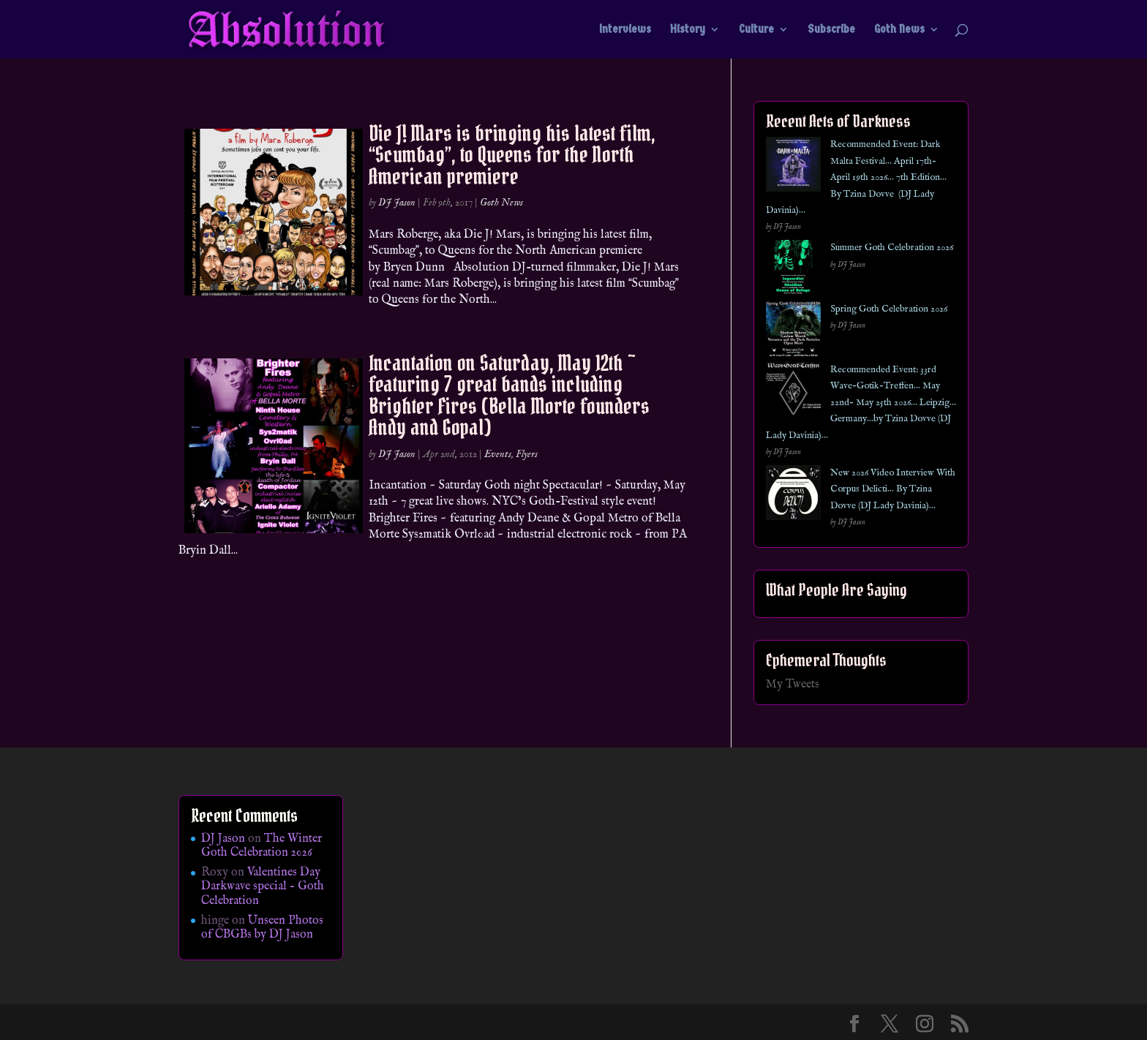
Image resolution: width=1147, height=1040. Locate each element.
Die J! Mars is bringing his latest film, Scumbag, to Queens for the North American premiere (512, 154)
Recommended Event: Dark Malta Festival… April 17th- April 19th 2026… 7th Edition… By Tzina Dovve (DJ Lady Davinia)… (856, 177)
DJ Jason (396, 202)
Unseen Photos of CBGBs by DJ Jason (262, 927)
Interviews (625, 30)
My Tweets (792, 684)
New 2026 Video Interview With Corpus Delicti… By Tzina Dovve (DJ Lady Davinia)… (892, 489)
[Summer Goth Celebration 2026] (793, 270)
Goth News (899, 30)
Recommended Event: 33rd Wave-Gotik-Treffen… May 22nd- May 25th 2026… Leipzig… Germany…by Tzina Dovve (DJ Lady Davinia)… (861, 402)
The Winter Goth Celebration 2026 (261, 846)
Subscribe (831, 30)
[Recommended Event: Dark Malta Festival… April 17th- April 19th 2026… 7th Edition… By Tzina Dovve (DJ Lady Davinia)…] (793, 167)
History (687, 30)
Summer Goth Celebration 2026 (891, 247)
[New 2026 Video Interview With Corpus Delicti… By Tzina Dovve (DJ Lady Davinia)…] (793, 495)
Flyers (527, 454)
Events (497, 454)
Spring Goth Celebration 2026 (888, 309)
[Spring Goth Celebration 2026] (793, 331)
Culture (756, 30)
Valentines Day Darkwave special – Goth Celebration (262, 886)
